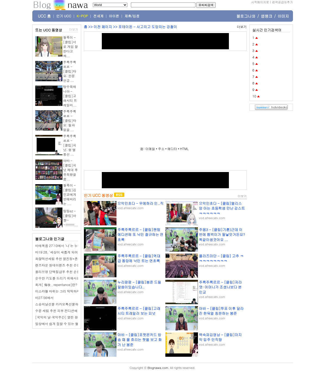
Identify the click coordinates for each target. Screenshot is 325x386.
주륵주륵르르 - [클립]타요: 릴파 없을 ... (69, 120)
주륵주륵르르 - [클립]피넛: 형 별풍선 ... (69, 145)
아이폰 (114, 16)
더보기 (73, 29)
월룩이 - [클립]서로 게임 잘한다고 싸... (70, 46)
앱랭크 (266, 16)
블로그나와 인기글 (49, 238)
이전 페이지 (102, 26)
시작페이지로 (260, 2)
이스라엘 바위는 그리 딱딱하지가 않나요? (65, 291)
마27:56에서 (44, 297)
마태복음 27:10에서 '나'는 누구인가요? (64, 245)
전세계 (98, 16)
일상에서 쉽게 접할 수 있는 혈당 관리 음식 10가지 (71, 323)
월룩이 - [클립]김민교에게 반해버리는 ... (69, 194)
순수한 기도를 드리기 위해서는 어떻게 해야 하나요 (72, 278)
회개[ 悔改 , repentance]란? (56, 284)
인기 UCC (63, 16)
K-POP (82, 16)
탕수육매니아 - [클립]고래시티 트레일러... (70, 95)
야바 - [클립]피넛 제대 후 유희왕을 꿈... (70, 169)
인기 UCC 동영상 (98, 195)
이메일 (150, 148)
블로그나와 (245, 16)
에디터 (172, 148)
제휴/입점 (132, 16)
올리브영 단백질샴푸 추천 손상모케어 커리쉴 (67, 271)
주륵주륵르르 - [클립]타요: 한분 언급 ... (69, 71)
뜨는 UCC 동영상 (48, 30)
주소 (161, 148)
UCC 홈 (44, 16)
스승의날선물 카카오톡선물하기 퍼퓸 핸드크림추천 (72, 304)
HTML (184, 148)
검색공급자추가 (282, 2)
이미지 (283, 16)
